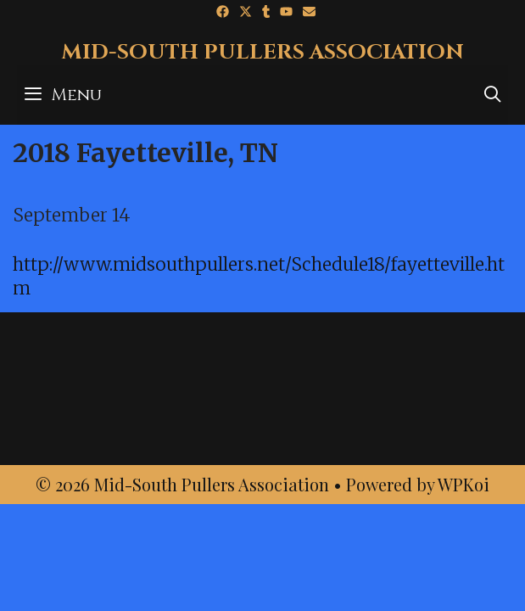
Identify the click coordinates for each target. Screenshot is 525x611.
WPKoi (463, 484)
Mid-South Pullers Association (262, 52)
